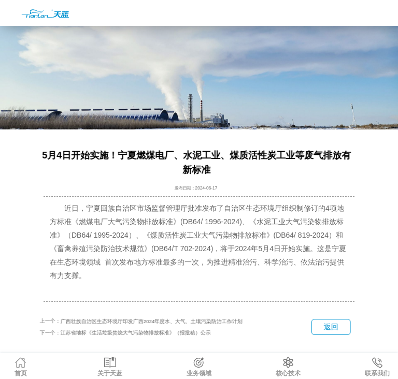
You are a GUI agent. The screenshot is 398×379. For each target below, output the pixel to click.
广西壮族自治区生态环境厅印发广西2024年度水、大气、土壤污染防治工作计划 (151, 321)
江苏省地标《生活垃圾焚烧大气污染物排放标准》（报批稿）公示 (135, 333)
